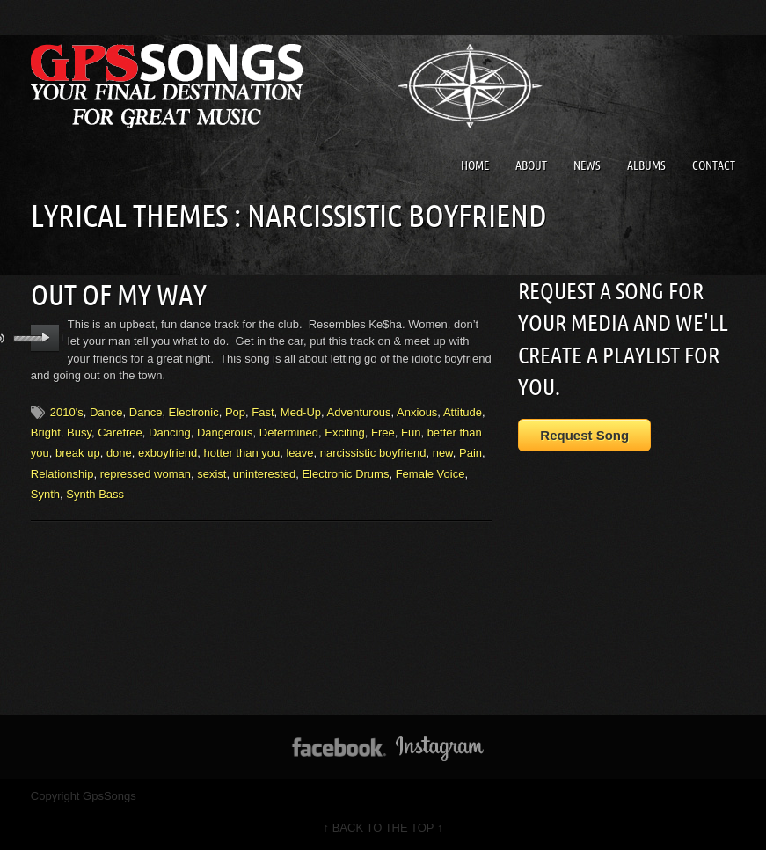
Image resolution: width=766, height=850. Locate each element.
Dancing (170, 432)
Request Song (584, 435)
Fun (410, 432)
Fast (263, 412)
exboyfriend (167, 452)
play (45, 338)
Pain (470, 452)
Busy (79, 432)
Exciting (345, 432)
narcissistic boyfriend (373, 452)
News (587, 165)
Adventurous (359, 412)
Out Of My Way (119, 295)
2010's (67, 412)
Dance (106, 412)
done (119, 452)
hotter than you (241, 452)
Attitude (462, 412)
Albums (646, 165)
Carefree (120, 432)
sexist (211, 473)
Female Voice (430, 473)
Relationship (62, 473)
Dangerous (225, 432)
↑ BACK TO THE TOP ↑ (383, 827)
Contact (713, 165)
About (531, 165)
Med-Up (301, 412)
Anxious (417, 412)
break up (77, 452)
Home (475, 165)
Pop (235, 412)
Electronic (194, 412)
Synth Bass (95, 494)
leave (299, 452)
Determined (288, 432)
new (443, 452)
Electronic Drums (345, 473)
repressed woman (145, 473)
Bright (46, 432)
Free (383, 432)
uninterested (264, 473)
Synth (45, 494)
